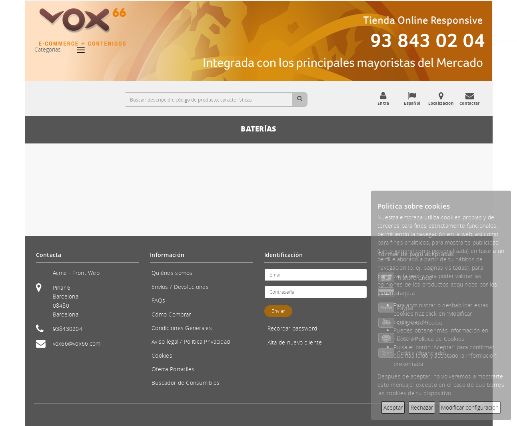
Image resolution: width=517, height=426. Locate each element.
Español (412, 99)
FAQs (158, 300)
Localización (441, 99)
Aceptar (393, 407)
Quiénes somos (172, 273)
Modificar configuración (470, 407)
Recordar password (292, 328)
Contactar (469, 99)
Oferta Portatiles (173, 369)
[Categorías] (85, 50)
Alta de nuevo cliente (294, 342)
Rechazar (422, 407)
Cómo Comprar (171, 314)
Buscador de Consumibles (186, 382)
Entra (383, 99)
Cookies (162, 355)
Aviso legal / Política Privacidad (191, 341)
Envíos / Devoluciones (180, 287)
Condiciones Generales (182, 328)
